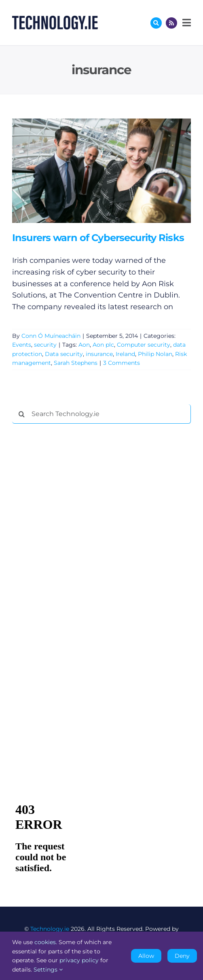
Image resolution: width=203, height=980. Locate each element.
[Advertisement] (72, 553)
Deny (182, 955)
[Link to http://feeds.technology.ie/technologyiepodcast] (171, 23)
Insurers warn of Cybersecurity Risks (98, 237)
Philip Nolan (155, 354)
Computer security (143, 344)
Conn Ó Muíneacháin (50, 335)
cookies (45, 942)
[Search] (22, 414)
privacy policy (79, 960)
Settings (48, 969)
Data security (64, 354)
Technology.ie (49, 928)
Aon (84, 344)
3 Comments (121, 362)
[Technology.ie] (55, 19)
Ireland (125, 354)
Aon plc (103, 344)
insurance (99, 354)
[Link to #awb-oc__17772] (156, 23)
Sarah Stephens (75, 362)
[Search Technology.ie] (101, 414)
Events (21, 344)
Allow (146, 955)
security (45, 344)
